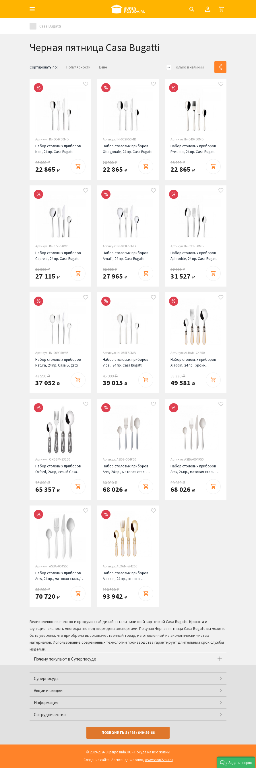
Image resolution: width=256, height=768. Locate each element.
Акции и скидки (48, 690)
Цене (103, 67)
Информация (46, 702)
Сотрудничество (50, 714)
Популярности (78, 67)
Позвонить (128, 732)
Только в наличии (189, 67)
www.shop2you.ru (159, 759)
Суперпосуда (46, 678)
